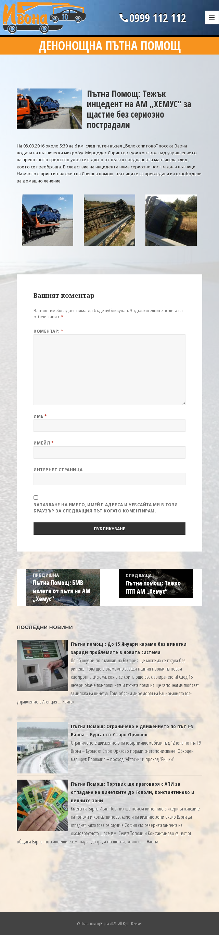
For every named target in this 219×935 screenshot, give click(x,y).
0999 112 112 (152, 17)
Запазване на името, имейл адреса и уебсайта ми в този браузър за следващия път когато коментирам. (106, 508)
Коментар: (48, 331)
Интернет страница (58, 470)
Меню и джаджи (212, 24)
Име (40, 416)
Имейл (44, 443)
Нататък (68, 701)
